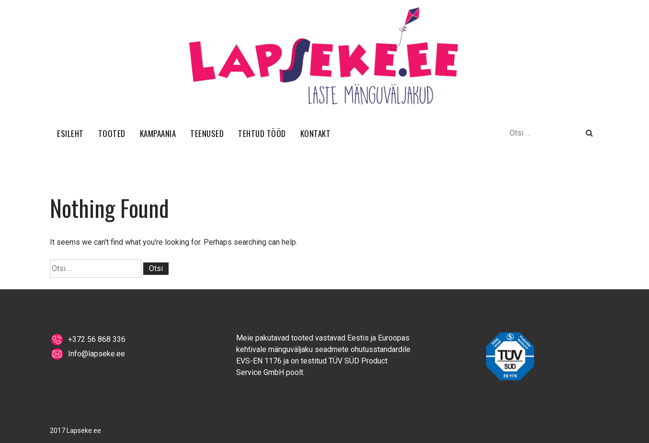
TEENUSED (207, 133)
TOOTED (111, 133)
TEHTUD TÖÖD (262, 133)
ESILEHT (70, 133)
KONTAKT (315, 133)
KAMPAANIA (158, 133)
